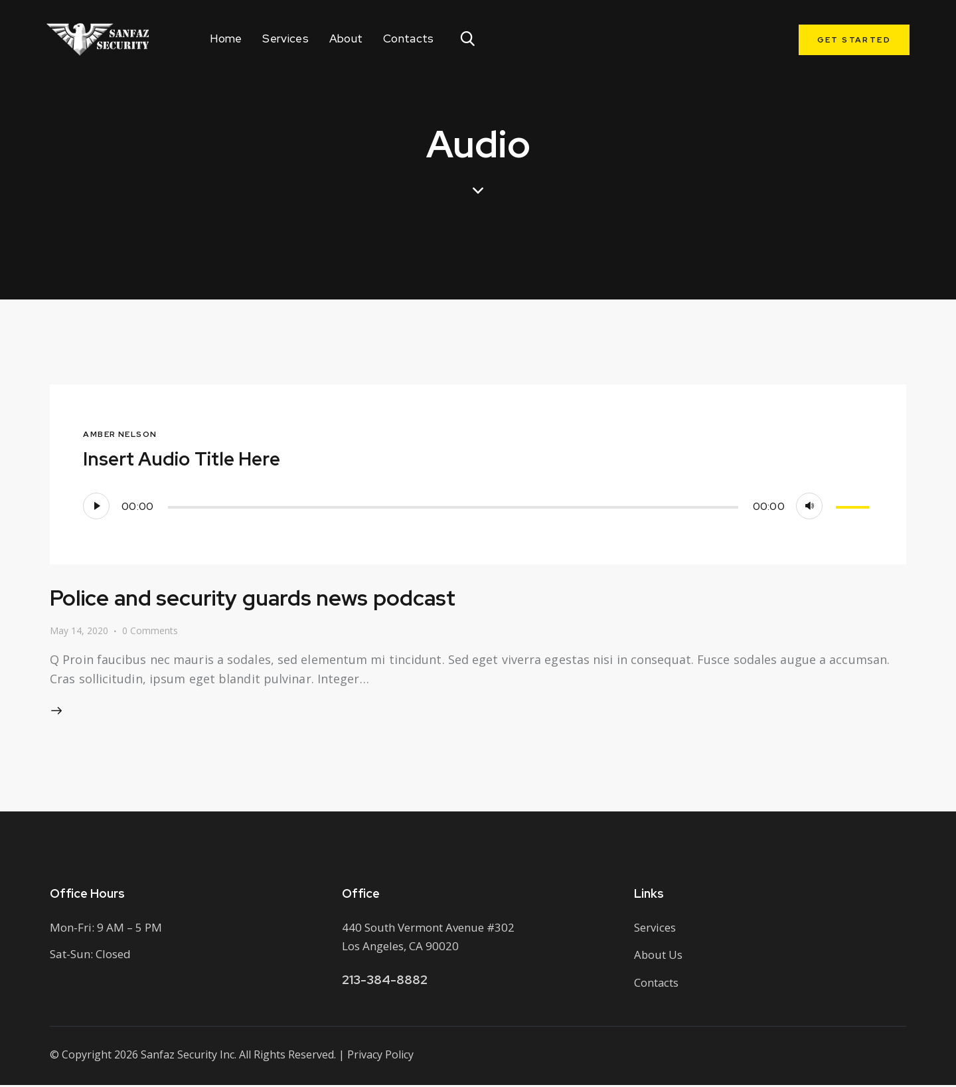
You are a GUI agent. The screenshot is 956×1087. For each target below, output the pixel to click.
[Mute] (809, 506)
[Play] (96, 506)
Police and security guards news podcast (266, 597)
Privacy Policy (380, 1057)
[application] (477, 506)
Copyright (87, 1057)
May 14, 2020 (79, 630)
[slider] (453, 507)
